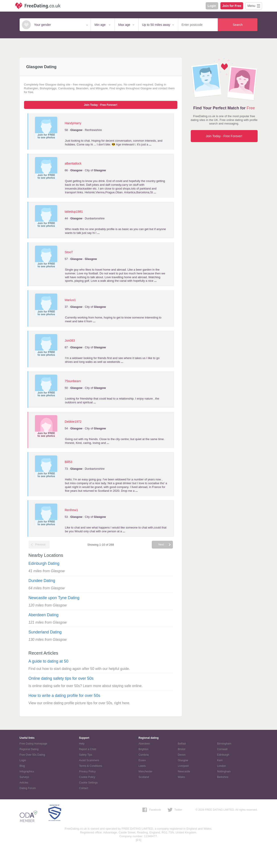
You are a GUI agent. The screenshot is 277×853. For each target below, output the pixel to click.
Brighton (144, 749)
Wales (181, 777)
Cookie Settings (88, 782)
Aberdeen (144, 743)
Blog (22, 765)
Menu (251, 6)
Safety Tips (85, 754)
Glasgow (183, 760)
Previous (40, 544)
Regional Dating (29, 749)
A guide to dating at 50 (48, 661)
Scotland (144, 777)
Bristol (181, 749)
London (221, 765)
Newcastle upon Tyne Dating (54, 598)
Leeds (142, 765)
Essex (142, 760)
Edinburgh (223, 754)
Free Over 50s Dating (32, 754)
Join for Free (231, 6)
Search (237, 25)
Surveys (24, 777)
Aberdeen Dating (44, 615)
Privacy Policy (87, 771)
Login (212, 6)
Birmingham (224, 743)
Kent (220, 760)
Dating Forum (28, 788)
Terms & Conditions (90, 765)
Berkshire (222, 777)
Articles (24, 782)
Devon (182, 754)
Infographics (27, 771)
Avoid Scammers (89, 760)
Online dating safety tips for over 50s (61, 678)
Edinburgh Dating (44, 563)
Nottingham (224, 771)
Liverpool (183, 765)
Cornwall (222, 749)
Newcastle (184, 771)
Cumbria (144, 754)
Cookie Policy (87, 777)
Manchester (146, 771)
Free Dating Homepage (33, 743)
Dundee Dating (42, 580)
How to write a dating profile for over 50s (64, 695)
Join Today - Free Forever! (100, 104)
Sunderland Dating (45, 632)
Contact (83, 788)
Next (161, 544)
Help (82, 743)
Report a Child (87, 749)
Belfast (182, 743)
